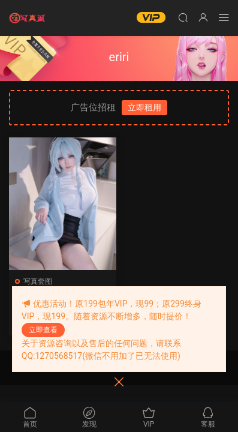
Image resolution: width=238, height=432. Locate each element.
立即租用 (144, 107)
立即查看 (43, 330)
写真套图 (37, 281)
